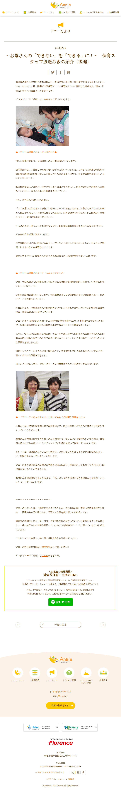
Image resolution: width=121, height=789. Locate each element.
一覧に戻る (60, 624)
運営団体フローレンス (60, 692)
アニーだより (47, 12)
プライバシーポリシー (55, 780)
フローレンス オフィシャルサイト (49, 773)
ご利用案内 (30, 12)
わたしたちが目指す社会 (91, 12)
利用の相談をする (60, 706)
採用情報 (113, 12)
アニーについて (10, 12)
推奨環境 (70, 780)
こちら (45, 99)
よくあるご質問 (67, 12)
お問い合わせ (60, 696)
